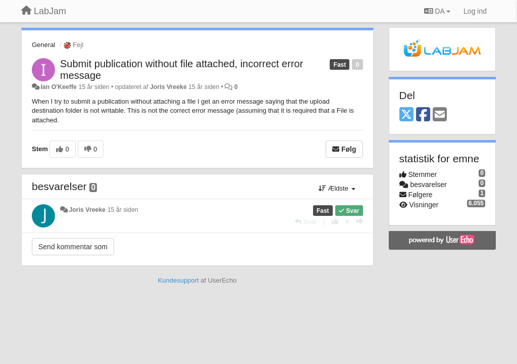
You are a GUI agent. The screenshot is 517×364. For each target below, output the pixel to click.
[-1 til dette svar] (359, 221)
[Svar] (306, 221)
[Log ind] (475, 11)
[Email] (440, 115)
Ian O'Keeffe (58, 86)
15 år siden (123, 209)
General (43, 45)
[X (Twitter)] (406, 115)
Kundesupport (178, 280)
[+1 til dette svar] (335, 221)
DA (437, 11)
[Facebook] (423, 115)
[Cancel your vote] (347, 221)
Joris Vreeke (168, 86)
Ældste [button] (337, 188)
